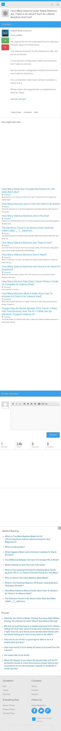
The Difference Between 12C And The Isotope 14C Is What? (32, 560)
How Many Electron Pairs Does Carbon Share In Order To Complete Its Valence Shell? (30, 283)
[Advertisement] (30, 156)
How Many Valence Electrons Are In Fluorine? (25, 215)
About (34, 686)
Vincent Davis (16, 30)
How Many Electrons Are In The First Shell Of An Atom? (31, 204)
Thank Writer (16, 112)
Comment (28, 112)
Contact (35, 690)
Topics (5, 690)
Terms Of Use (9, 705)
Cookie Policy (9, 713)
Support (35, 694)
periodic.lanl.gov (18, 99)
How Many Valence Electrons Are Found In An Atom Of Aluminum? (31, 268)
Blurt (36, 112)
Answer (53, 435)
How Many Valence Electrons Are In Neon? (24, 254)
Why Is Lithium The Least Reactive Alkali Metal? (26, 578)
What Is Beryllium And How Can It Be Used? (25, 565)
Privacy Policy (9, 709)
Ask (4, 686)
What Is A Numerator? (15, 547)
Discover (6, 694)
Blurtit (3, 4)
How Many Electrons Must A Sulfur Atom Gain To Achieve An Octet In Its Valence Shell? (27, 295)
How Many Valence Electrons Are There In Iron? (27, 242)
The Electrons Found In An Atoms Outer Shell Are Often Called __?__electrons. (28, 229)
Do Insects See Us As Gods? (16, 655)
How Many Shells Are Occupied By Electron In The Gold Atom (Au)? (28, 191)
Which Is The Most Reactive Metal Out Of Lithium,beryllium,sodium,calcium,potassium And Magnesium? (27, 539)
